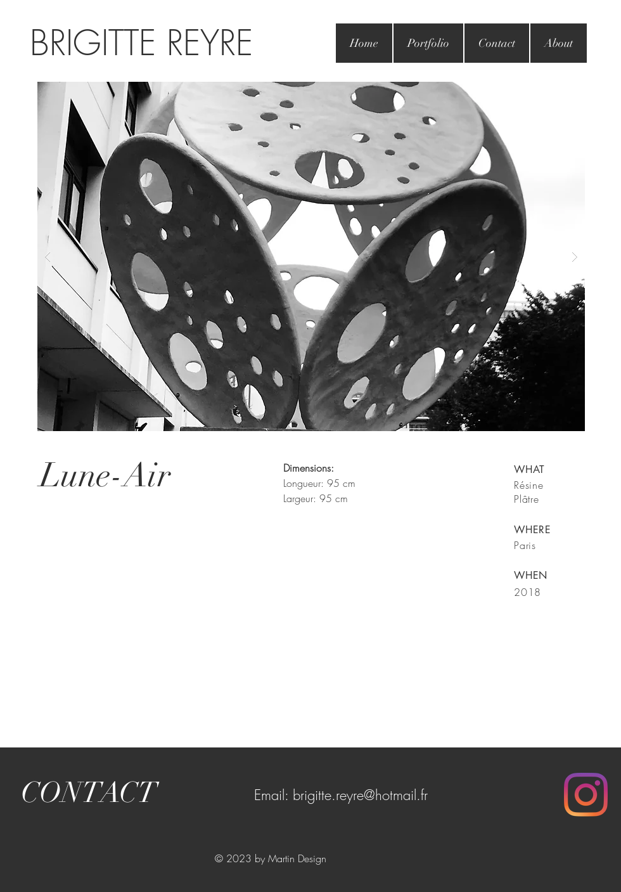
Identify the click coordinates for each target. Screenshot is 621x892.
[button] (311, 256)
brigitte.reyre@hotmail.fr (360, 795)
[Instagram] (586, 795)
